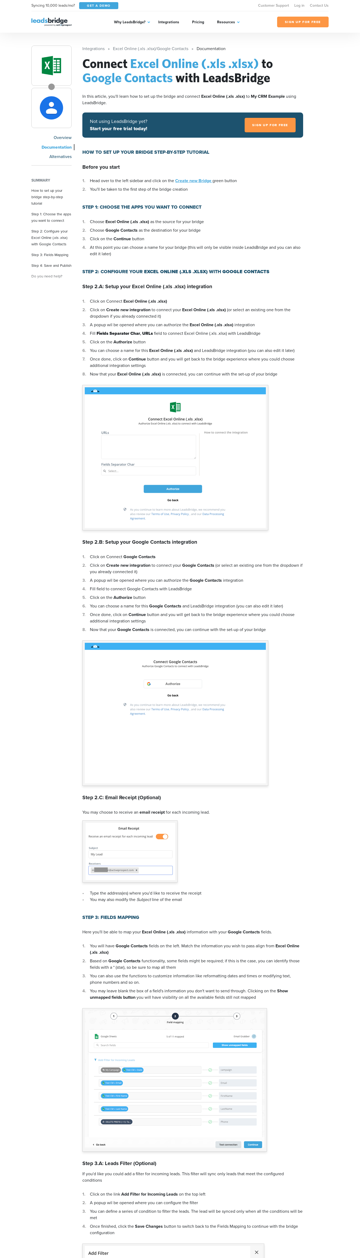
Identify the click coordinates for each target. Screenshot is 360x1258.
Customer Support (273, 5)
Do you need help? (46, 276)
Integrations (168, 22)
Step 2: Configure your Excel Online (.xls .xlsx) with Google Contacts (49, 237)
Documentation (57, 147)
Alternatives (60, 156)
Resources (226, 22)
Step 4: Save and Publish (51, 265)
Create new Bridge (193, 181)
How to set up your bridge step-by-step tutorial (47, 197)
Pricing (198, 22)
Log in (299, 5)
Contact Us (319, 5)
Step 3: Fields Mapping (49, 254)
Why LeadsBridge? (129, 22)
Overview (63, 137)
